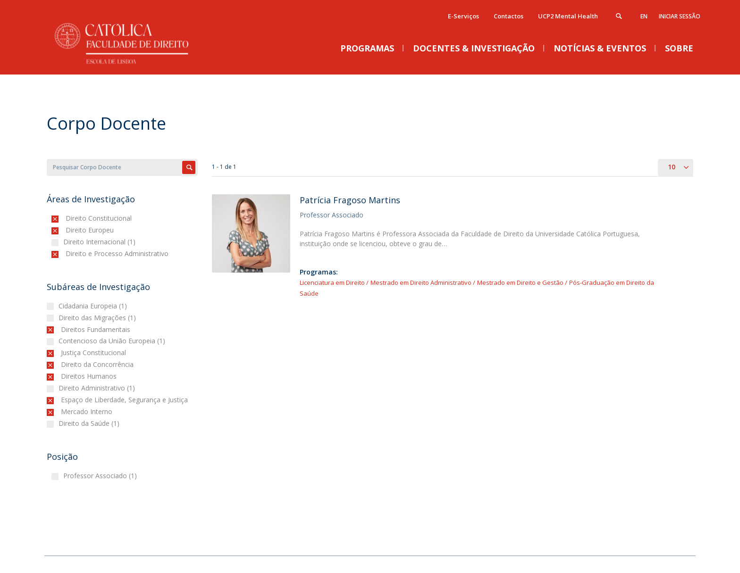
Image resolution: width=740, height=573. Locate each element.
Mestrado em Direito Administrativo (420, 282)
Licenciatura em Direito (332, 282)
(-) (68, 218)
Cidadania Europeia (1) (94, 305)
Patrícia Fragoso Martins (350, 200)
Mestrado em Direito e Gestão (521, 282)
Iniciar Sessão (679, 16)
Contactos (508, 16)
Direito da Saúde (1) (90, 423)
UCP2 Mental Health (568, 16)
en (644, 16)
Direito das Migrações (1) (98, 317)
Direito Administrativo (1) (98, 387)
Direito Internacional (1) (100, 241)
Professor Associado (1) (101, 475)
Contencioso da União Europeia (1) (113, 340)
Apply (188, 167)
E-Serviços (463, 16)
